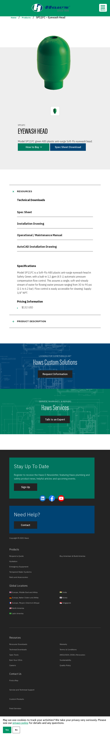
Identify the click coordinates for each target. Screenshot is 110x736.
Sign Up (25, 487)
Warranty (63, 644)
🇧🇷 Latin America (16, 613)
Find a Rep (13, 680)
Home (13, 17)
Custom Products (16, 699)
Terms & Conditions (68, 649)
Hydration (13, 561)
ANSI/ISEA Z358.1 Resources (72, 655)
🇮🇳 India (63, 592)
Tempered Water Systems (20, 572)
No (16, 730)
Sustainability (65, 660)
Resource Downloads (18, 644)
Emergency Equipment (18, 566)
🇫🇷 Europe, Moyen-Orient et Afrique (24, 603)
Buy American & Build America (72, 556)
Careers (12, 665)
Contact (25, 525)
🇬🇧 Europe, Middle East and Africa (23, 592)
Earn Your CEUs (15, 660)
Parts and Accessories (18, 577)
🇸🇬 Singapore (65, 603)
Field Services (15, 708)
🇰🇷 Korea (63, 597)
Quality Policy (65, 665)
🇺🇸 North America (16, 608)
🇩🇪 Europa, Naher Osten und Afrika (23, 597)
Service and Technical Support (21, 690)
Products (26, 17)
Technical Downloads (18, 649)
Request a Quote (16, 556)
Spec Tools (14, 655)
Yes (7, 730)
